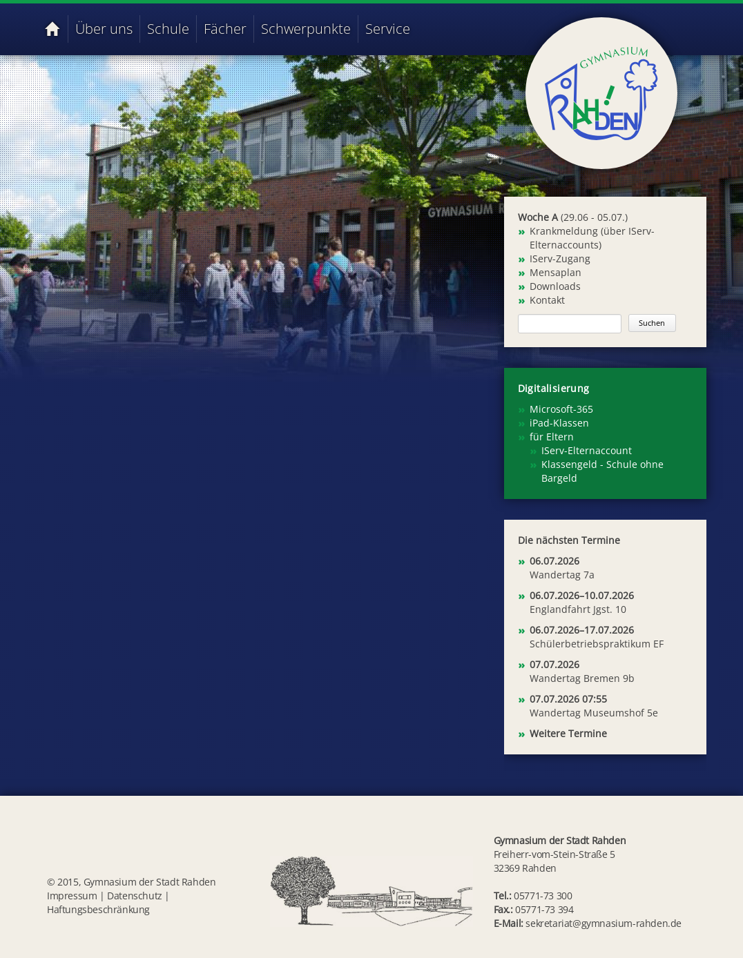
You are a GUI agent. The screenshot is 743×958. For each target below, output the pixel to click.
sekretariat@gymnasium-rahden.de (603, 923)
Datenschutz (134, 895)
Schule (168, 28)
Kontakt (547, 299)
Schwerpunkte (306, 28)
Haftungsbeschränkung (98, 909)
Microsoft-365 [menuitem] (561, 409)
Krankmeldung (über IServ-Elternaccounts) (592, 237)
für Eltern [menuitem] (552, 436)
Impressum (72, 895)
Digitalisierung (554, 388)
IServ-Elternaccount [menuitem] (586, 450)
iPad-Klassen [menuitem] (559, 422)
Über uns (104, 28)
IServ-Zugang (560, 258)
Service (387, 28)
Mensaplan (555, 272)
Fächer (225, 28)
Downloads (555, 286)
